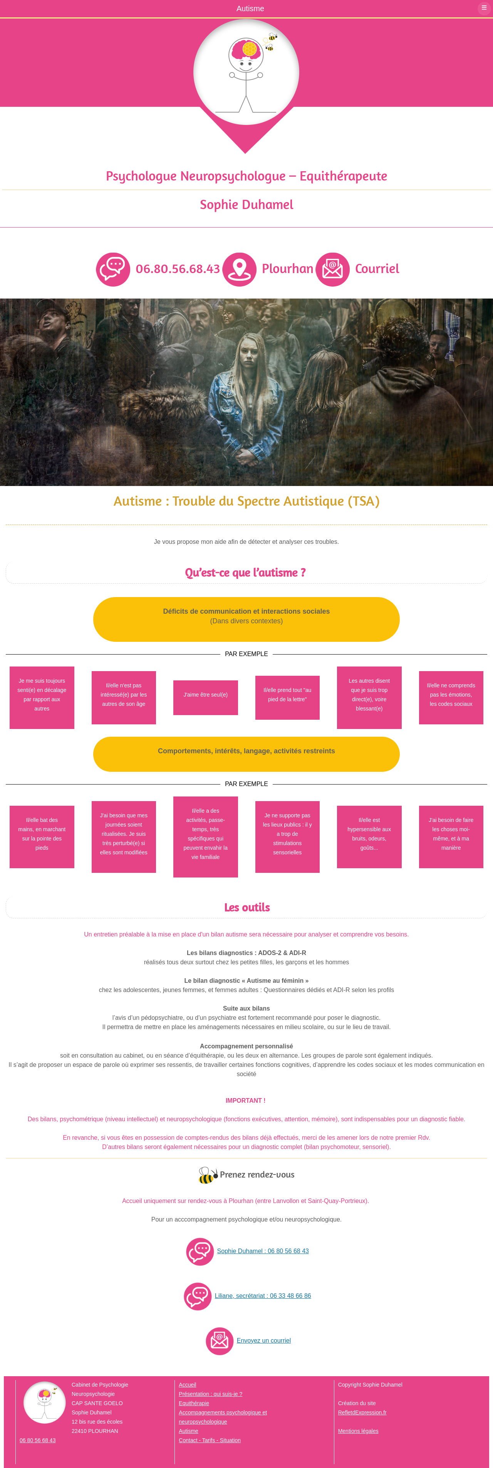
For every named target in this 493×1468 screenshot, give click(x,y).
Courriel (357, 268)
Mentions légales (358, 1431)
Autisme (188, 1431)
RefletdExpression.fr (362, 1412)
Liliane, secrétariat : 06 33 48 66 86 (245, 1296)
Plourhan (268, 268)
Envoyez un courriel (246, 1340)
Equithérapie (194, 1403)
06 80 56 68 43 (37, 1440)
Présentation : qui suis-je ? (210, 1394)
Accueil (187, 1385)
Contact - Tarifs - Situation (210, 1440)
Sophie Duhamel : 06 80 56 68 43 (246, 1251)
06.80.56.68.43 (158, 268)
